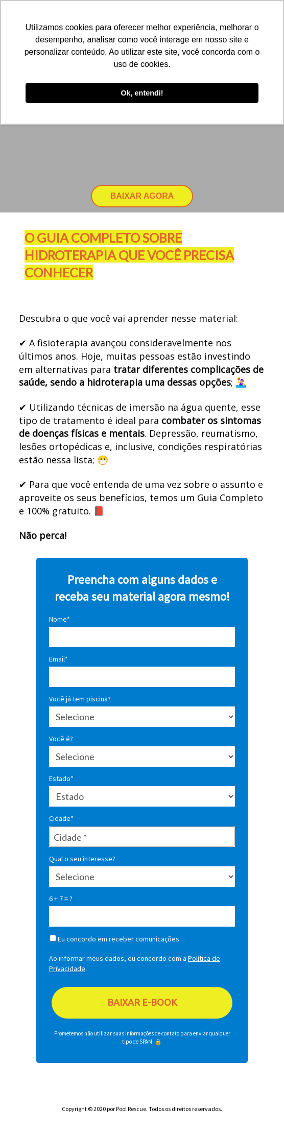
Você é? (61, 739)
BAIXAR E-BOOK (142, 1002)
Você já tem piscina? (80, 699)
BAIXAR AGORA (142, 196)
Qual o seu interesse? (82, 859)
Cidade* (61, 818)
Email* (58, 659)
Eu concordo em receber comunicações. (115, 939)
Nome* (59, 619)
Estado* (61, 778)
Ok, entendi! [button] (142, 93)
